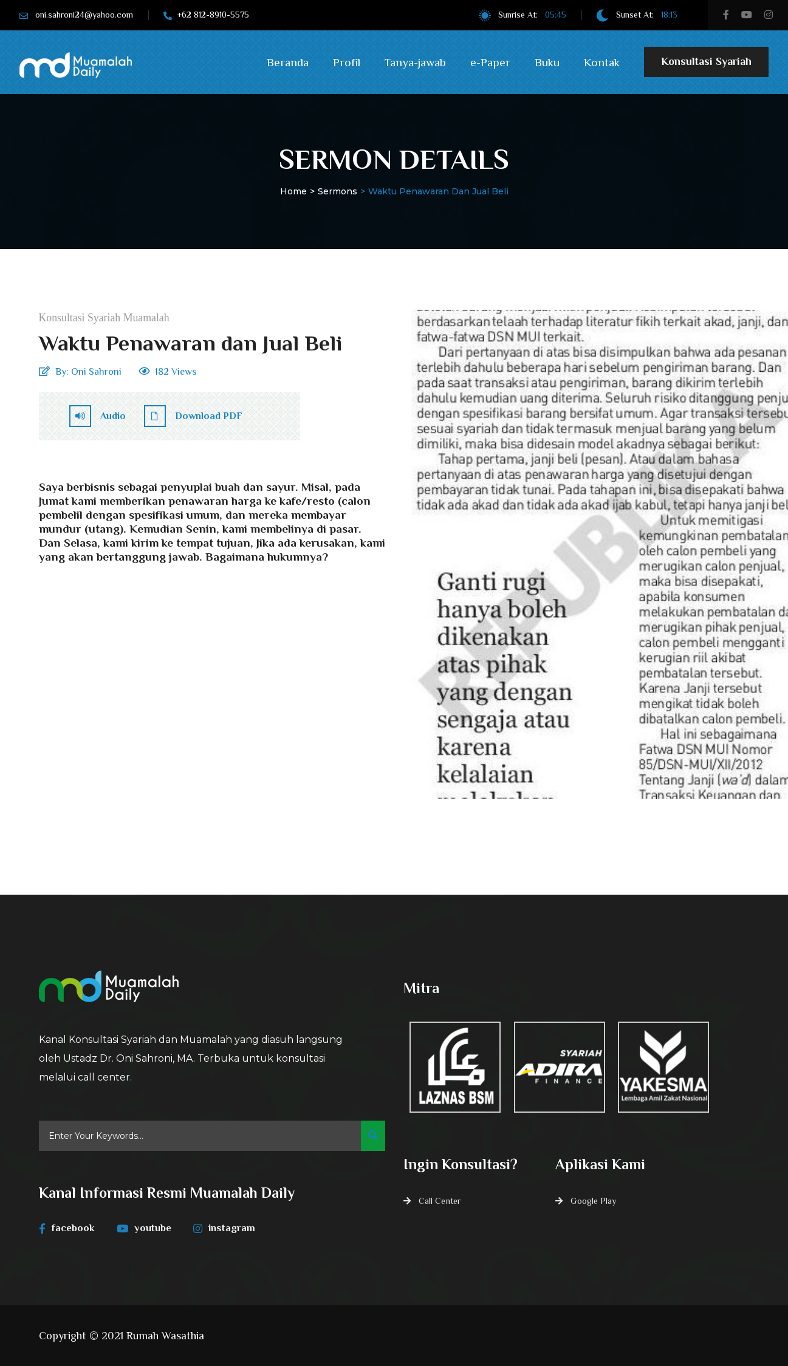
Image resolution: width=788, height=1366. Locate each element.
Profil (346, 62)
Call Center (440, 1201)
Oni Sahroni (96, 371)
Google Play (593, 1201)
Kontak (602, 62)
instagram (229, 1228)
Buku (547, 62)
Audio (97, 416)
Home (293, 191)
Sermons (337, 191)
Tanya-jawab (415, 62)
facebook (67, 1228)
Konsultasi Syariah (706, 66)
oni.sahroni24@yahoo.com (84, 14)
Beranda (288, 62)
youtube (146, 1228)
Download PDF (193, 416)
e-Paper (490, 62)
